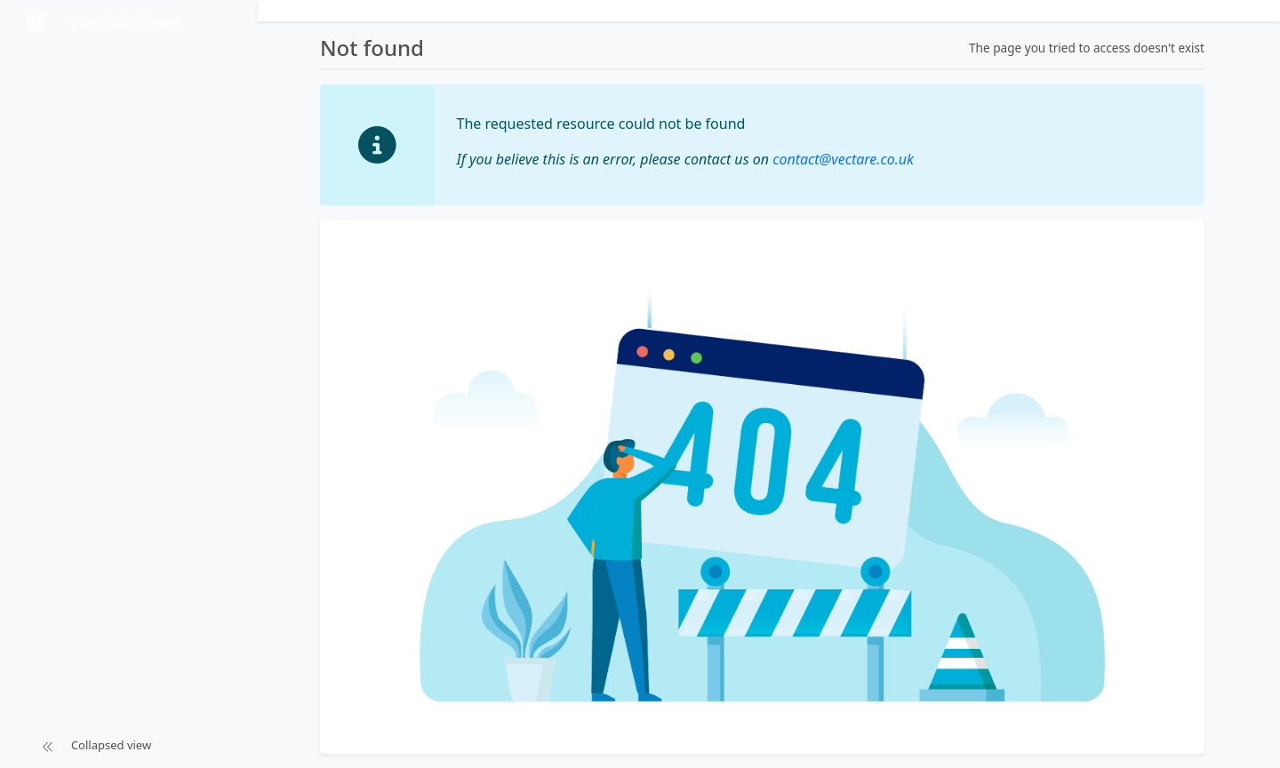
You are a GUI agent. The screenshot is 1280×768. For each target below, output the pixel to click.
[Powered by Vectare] (35, 22)
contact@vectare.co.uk (843, 159)
